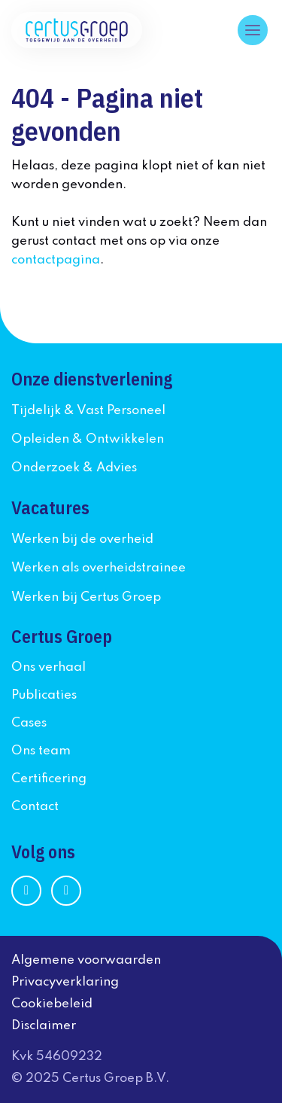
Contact (35, 806)
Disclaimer (43, 1025)
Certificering (48, 778)
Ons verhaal (48, 667)
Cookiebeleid (51, 1004)
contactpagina (55, 260)
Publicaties (44, 695)
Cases (29, 723)
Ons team (41, 751)
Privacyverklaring (65, 982)
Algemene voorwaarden (86, 960)
